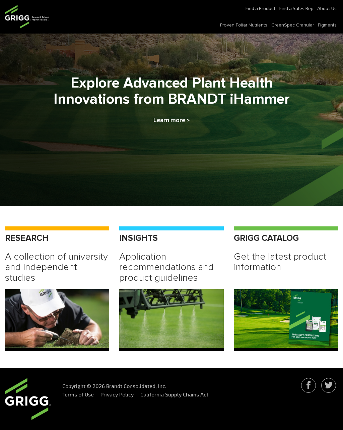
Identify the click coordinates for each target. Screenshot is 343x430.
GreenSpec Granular (292, 25)
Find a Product (261, 8)
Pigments (327, 25)
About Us (327, 8)
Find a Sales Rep (296, 8)
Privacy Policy (117, 394)
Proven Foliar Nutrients (243, 25)
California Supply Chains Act (174, 394)
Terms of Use (78, 394)
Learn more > (171, 119)
